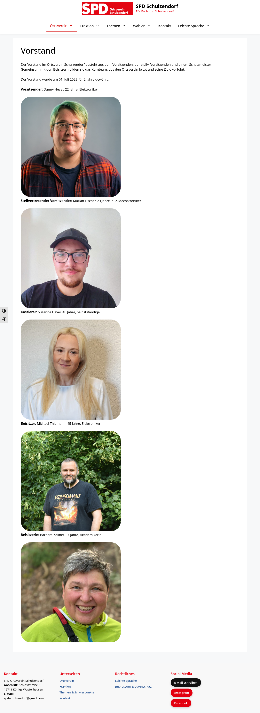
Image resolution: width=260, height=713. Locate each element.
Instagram (181, 693)
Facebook (181, 703)
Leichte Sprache (195, 26)
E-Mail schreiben (186, 682)
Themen (118, 26)
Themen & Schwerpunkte (76, 692)
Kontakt (164, 25)
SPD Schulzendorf (157, 6)
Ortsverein (63, 25)
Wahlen (144, 26)
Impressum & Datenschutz (133, 686)
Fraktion (91, 26)
